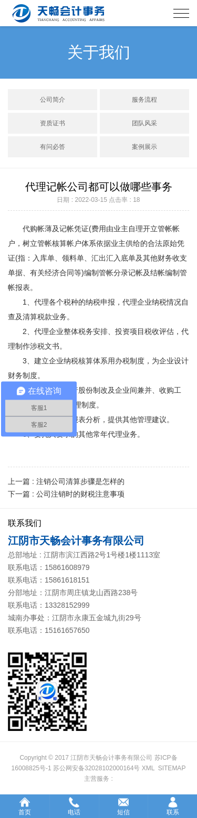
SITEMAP (172, 768)
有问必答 (52, 146)
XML (148, 768)
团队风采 (144, 123)
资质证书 (52, 123)
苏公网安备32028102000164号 (96, 768)
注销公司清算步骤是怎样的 (80, 481)
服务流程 (144, 99)
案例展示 (144, 146)
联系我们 (25, 523)
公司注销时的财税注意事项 (80, 494)
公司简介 (52, 99)
